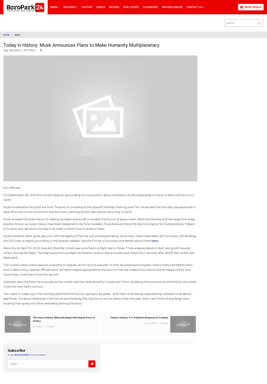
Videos (100, 7)
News (54, 7)
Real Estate (131, 7)
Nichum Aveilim (172, 7)
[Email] (52, 364)
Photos (87, 7)
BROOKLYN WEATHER (34, 21)
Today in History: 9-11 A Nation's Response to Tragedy (139, 317)
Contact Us (195, 7)
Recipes (114, 7)
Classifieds (150, 7)
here (155, 241)
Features (70, 7)
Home (6, 35)
